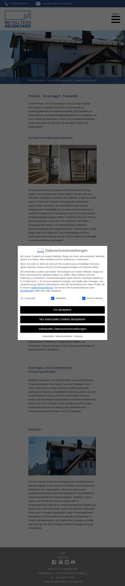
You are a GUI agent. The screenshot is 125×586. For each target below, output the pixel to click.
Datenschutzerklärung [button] (64, 336)
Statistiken (58, 298)
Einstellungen (27, 290)
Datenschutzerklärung (42, 287)
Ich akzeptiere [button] (62, 309)
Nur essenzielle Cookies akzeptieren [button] (62, 319)
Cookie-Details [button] (48, 336)
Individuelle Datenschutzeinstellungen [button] (62, 329)
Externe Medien (92, 298)
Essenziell (27, 298)
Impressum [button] (78, 336)
